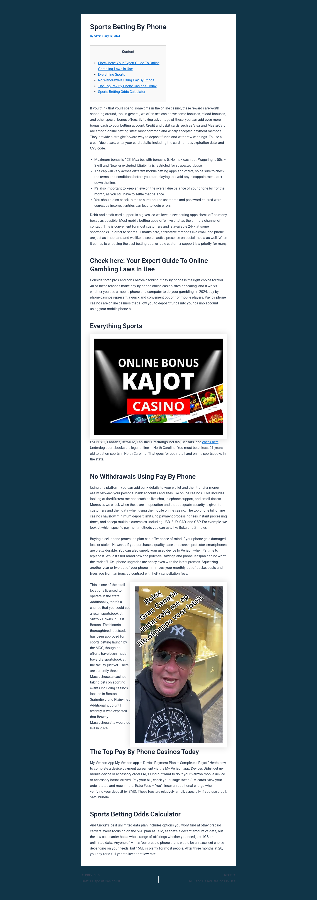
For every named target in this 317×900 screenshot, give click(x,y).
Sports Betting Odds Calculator (121, 92)
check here (210, 442)
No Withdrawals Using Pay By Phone (126, 80)
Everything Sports (111, 74)
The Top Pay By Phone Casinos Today (127, 86)
